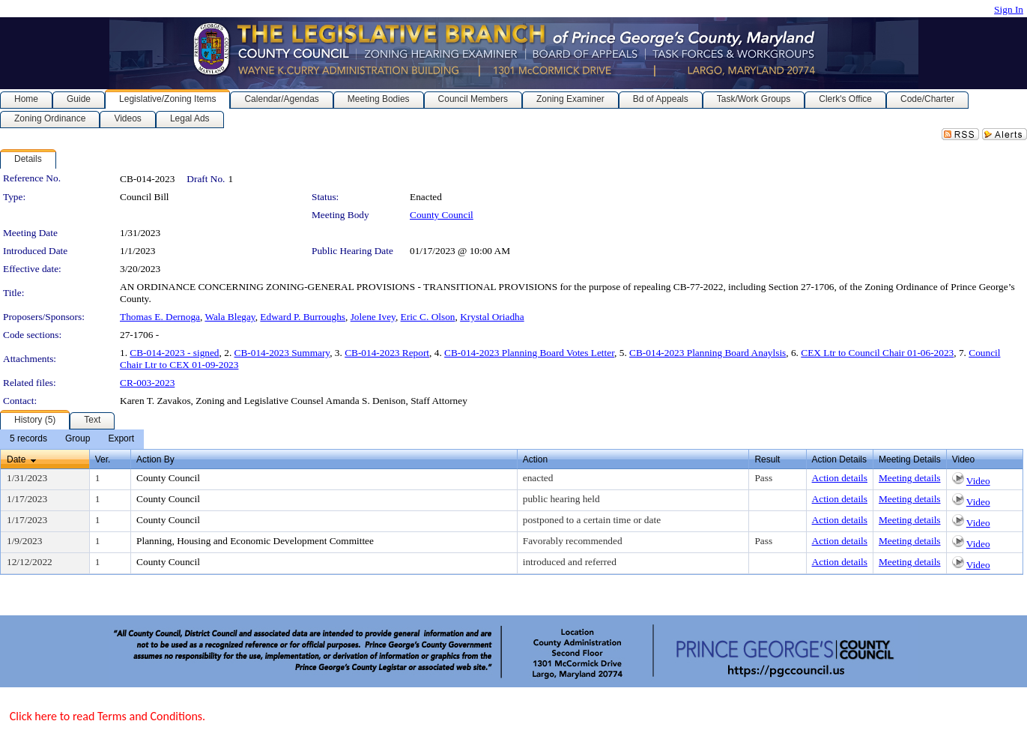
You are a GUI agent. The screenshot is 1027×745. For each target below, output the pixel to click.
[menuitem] (28, 439)
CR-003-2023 (147, 382)
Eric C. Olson (428, 316)
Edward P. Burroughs (302, 316)
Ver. (103, 459)
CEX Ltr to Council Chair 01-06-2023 (877, 352)
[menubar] (72, 439)
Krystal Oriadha (492, 316)
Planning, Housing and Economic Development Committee (255, 540)
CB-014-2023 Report (387, 352)
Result (767, 459)
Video (978, 480)
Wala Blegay (230, 316)
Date (16, 459)
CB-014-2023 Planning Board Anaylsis (707, 352)
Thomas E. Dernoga (160, 316)
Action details (839, 477)
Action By (155, 459)
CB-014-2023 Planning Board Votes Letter (529, 352)
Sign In (1008, 9)
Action (535, 459)
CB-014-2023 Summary (282, 352)
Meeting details (910, 477)
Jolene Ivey (373, 316)
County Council (441, 214)
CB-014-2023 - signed (174, 352)
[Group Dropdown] (77, 439)
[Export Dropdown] (121, 439)
